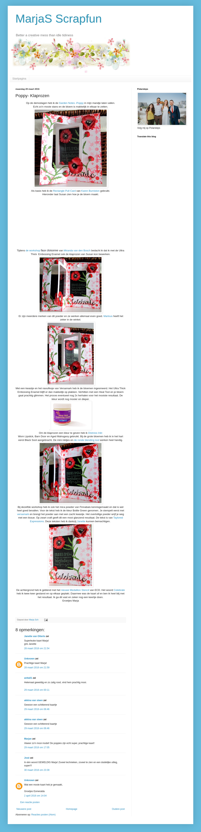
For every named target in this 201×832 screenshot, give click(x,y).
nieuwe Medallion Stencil (75, 590)
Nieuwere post (23, 809)
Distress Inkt (95, 432)
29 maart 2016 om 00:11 (36, 690)
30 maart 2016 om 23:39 (36, 770)
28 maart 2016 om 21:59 (36, 667)
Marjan (28, 738)
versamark (23, 514)
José (26, 758)
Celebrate (119, 590)
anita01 (28, 678)
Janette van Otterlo (34, 636)
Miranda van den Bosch (77, 250)
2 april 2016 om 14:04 (35, 795)
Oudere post (118, 809)
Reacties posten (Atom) (43, 814)
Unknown (29, 658)
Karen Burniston (90, 190)
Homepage (71, 809)
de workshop (33, 250)
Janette (81, 521)
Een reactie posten (30, 802)
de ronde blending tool (86, 440)
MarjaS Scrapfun (58, 18)
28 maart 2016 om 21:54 (36, 648)
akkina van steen (33, 700)
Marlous (107, 316)
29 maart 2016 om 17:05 (36, 747)
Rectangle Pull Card (64, 190)
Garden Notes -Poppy (70, 103)
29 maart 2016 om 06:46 (36, 709)
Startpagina (19, 78)
